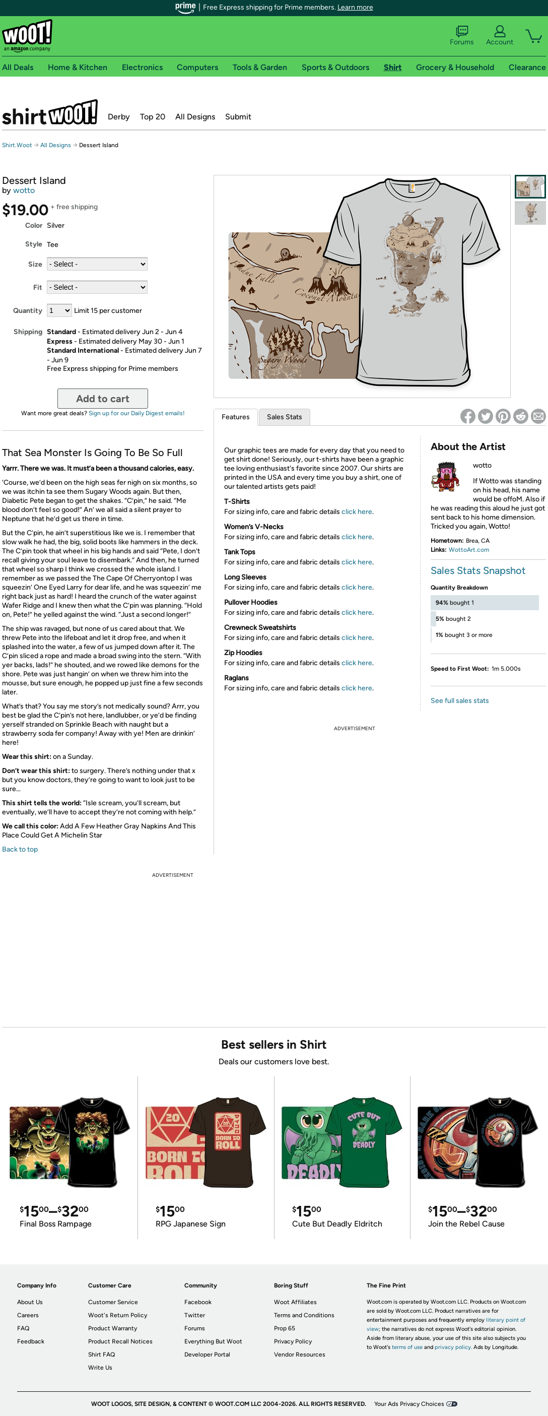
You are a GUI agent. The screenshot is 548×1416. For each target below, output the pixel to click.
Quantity (27, 310)
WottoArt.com (469, 549)
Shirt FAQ (101, 1354)
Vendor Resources (299, 1354)
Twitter (194, 1315)
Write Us (100, 1367)
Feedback (30, 1341)
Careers (28, 1315)
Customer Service (113, 1302)
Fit (37, 287)
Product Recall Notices (120, 1341)
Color (33, 225)
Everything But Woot (213, 1341)
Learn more (355, 7)
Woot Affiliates (295, 1302)
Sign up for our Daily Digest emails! (137, 413)
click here (356, 511)
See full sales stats (460, 700)
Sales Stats (284, 417)
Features (236, 417)
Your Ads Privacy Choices (409, 1403)
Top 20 (152, 116)
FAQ (23, 1328)
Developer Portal (207, 1354)
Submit (238, 116)
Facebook (198, 1302)
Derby (119, 116)
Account (499, 35)
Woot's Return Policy (117, 1315)
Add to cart (102, 399)
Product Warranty (112, 1328)
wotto (24, 190)
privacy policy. (453, 1347)
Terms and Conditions (304, 1315)
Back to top (20, 849)
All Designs (195, 116)
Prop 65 (284, 1328)
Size (35, 264)
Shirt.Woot (50, 111)
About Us (30, 1302)
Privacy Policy (293, 1341)
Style (33, 244)
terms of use (407, 1347)
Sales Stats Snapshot (478, 570)
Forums (462, 35)
